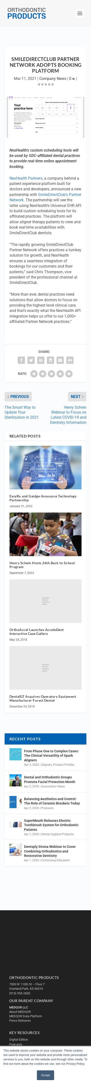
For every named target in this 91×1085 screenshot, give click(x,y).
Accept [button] (45, 1075)
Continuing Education (55, 860)
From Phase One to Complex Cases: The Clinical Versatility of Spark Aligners (51, 755)
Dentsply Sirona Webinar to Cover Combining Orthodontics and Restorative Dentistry (50, 851)
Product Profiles (63, 764)
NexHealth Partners (25, 178)
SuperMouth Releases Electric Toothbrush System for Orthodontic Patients (51, 825)
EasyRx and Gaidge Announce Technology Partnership (43, 498)
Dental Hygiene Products (57, 834)
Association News (53, 786)
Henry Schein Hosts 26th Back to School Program (42, 565)
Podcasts (47, 808)
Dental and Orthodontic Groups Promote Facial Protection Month (49, 779)
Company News (52, 78)
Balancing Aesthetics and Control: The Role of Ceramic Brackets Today (52, 801)
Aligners (46, 764)
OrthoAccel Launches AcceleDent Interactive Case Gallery (36, 632)
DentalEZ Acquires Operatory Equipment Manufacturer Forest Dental (42, 698)
